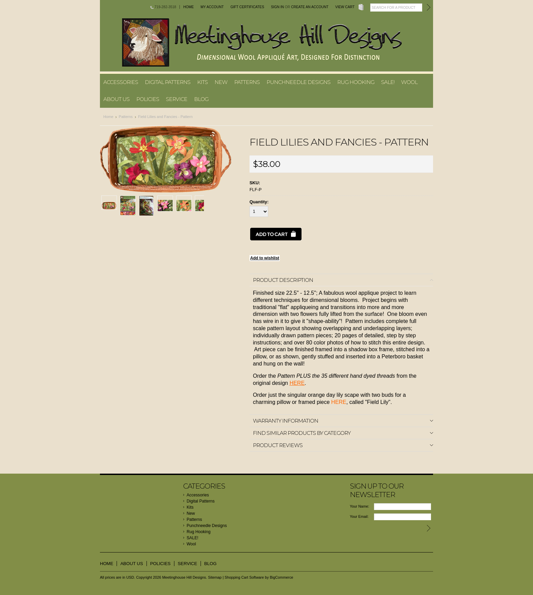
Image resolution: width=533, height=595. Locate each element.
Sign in (277, 7)
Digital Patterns (167, 82)
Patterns (247, 82)
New (220, 82)
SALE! (387, 82)
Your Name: (359, 506)
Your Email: (359, 516)
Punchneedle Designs (298, 82)
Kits (202, 82)
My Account (212, 7)
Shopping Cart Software (244, 577)
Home (188, 7)
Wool (409, 82)
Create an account (309, 7)
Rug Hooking (355, 82)
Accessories (120, 82)
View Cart (345, 7)
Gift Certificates (247, 7)
